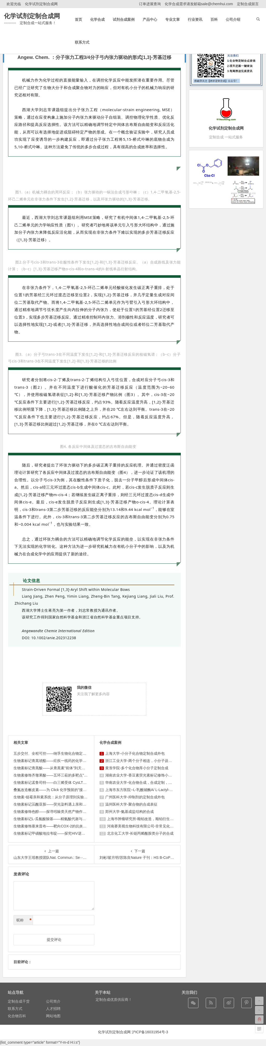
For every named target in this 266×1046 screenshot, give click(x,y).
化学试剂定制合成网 (41, 4)
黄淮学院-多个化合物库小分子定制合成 (136, 768)
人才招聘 (53, 1009)
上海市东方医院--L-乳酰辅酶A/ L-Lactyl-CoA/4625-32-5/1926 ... (156, 790)
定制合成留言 (248, 4)
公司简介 (53, 1001)
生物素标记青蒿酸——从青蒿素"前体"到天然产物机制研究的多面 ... (68, 768)
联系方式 (15, 1009)
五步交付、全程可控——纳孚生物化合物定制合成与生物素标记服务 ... (70, 753)
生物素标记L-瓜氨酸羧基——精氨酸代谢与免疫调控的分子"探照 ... (67, 819)
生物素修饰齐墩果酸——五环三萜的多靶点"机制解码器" (58, 775)
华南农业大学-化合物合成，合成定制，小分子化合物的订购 (153, 782)
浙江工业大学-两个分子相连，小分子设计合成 (142, 761)
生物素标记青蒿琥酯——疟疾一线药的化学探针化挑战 (57, 761)
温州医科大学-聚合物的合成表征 (131, 804)
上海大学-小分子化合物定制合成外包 (135, 753)
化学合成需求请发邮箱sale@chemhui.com (199, 4)
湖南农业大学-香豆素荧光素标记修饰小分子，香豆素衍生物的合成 (158, 775)
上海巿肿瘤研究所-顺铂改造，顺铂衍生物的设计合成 (149, 819)
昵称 (23, 920)
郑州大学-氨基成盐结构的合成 (129, 811)
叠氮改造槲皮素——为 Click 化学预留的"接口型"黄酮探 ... (60, 790)
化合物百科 (17, 1016)
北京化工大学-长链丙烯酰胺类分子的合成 (140, 833)
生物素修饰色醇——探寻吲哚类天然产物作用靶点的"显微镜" (62, 811)
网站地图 (53, 1016)
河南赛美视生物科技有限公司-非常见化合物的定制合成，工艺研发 (160, 826)
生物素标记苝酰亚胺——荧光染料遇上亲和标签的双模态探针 (63, 804)
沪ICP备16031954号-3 (150, 1032)
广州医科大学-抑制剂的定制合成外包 (135, 797)
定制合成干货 (19, 1001)
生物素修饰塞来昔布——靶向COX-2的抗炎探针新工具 (57, 826)
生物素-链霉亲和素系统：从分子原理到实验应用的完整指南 (61, 797)
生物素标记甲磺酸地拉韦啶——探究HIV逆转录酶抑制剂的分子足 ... (68, 833)
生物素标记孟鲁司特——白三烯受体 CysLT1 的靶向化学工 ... (63, 782)
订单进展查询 (150, 4)
